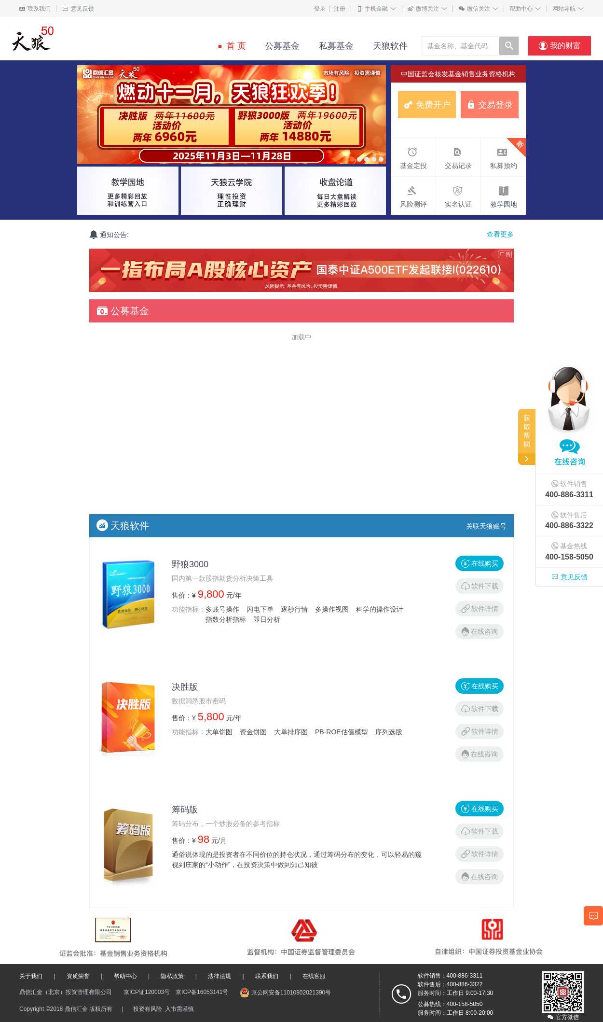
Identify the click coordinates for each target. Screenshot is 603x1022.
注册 (339, 8)
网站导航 (568, 8)
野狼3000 (190, 564)
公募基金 (278, 46)
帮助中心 (525, 8)
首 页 (232, 46)
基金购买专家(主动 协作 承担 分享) (80, 39)
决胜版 (185, 687)
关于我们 (30, 976)
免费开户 (427, 105)
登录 (320, 8)
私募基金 (332, 46)
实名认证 (457, 195)
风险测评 (412, 195)
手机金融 (376, 8)
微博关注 (427, 8)
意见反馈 (78, 8)
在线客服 (314, 976)
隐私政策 (172, 976)
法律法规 (219, 976)
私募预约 (503, 153)
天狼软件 (386, 46)
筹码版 (185, 809)
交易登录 (489, 105)
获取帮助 (526, 437)
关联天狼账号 (486, 526)
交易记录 (457, 156)
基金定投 (412, 156)
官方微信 (563, 1017)
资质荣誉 (78, 976)
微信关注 (478, 8)
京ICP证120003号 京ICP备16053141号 (175, 992)
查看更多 (500, 234)
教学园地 (503, 204)
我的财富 (560, 46)
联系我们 (35, 8)
